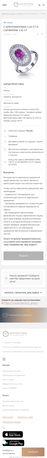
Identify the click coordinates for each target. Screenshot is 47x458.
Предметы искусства (13, 384)
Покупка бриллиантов (13, 401)
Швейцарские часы (12, 371)
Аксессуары (8, 379)
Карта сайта (8, 417)
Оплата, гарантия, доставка (23, 292)
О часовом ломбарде (12, 342)
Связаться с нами (25, 417)
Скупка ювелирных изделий (16, 410)
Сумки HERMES (10, 388)
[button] (5, 4)
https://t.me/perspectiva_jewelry (21, 303)
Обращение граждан (12, 422)
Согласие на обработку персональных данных (23, 351)
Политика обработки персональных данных (22, 347)
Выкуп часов (8, 405)
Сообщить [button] (33, 451)
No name (8, 22)
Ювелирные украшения (14, 375)
